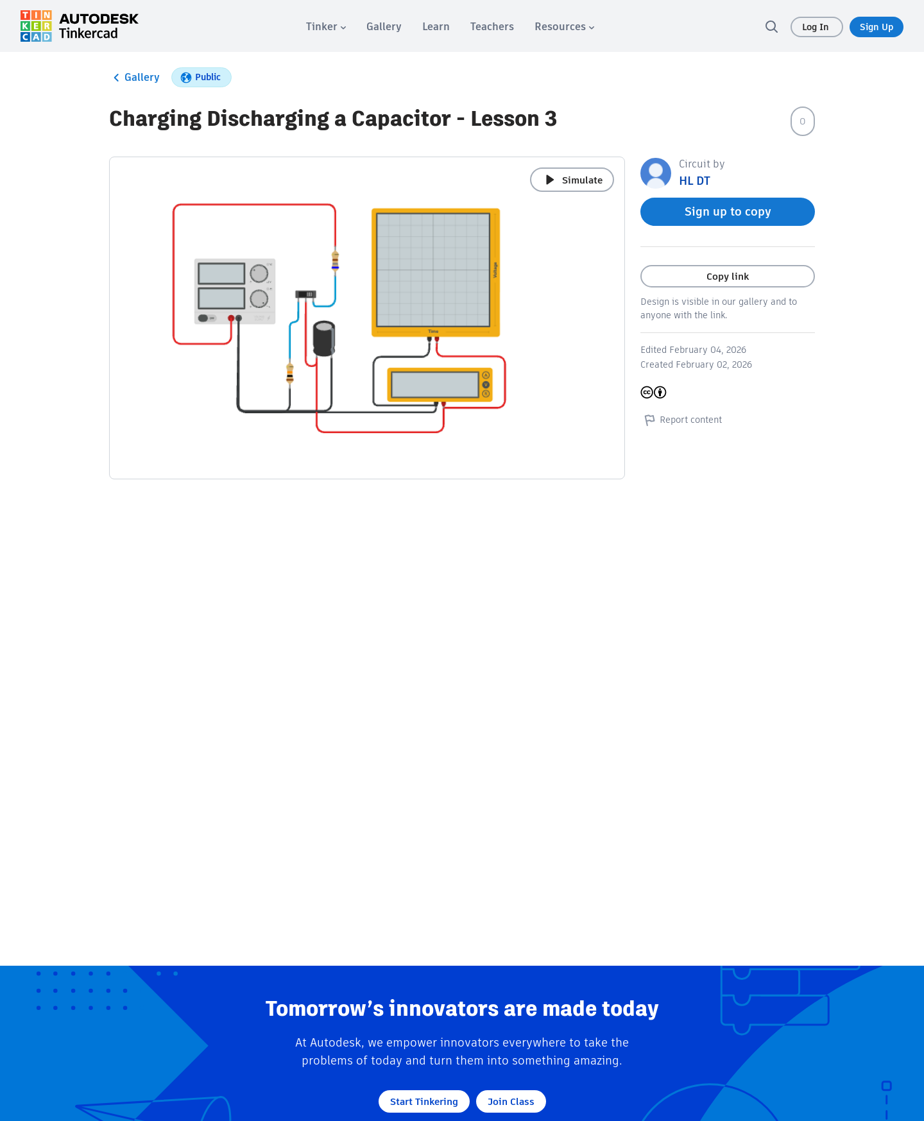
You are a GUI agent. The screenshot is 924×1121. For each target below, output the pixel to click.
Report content (681, 419)
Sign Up (876, 27)
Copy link (727, 276)
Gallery (134, 77)
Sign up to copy (728, 211)
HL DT (694, 181)
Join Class (511, 1101)
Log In (817, 27)
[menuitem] (326, 27)
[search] (771, 26)
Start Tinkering (424, 1101)
